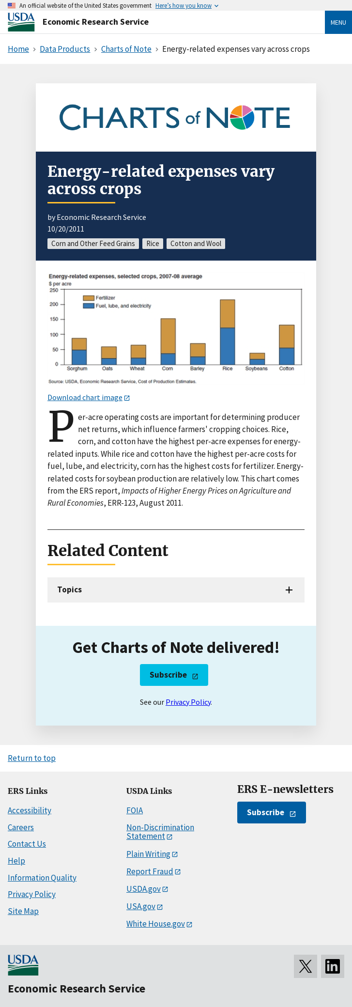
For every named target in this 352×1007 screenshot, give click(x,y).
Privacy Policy (188, 702)
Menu (338, 22)
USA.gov (140, 906)
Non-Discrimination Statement (160, 832)
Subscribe (168, 674)
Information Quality (42, 877)
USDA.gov (143, 888)
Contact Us (27, 843)
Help (16, 860)
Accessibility (29, 810)
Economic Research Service (96, 21)
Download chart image (84, 397)
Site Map (23, 911)
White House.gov (155, 923)
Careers (21, 827)
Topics (69, 589)
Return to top (32, 758)
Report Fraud (149, 871)
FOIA (134, 810)
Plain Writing (148, 854)
